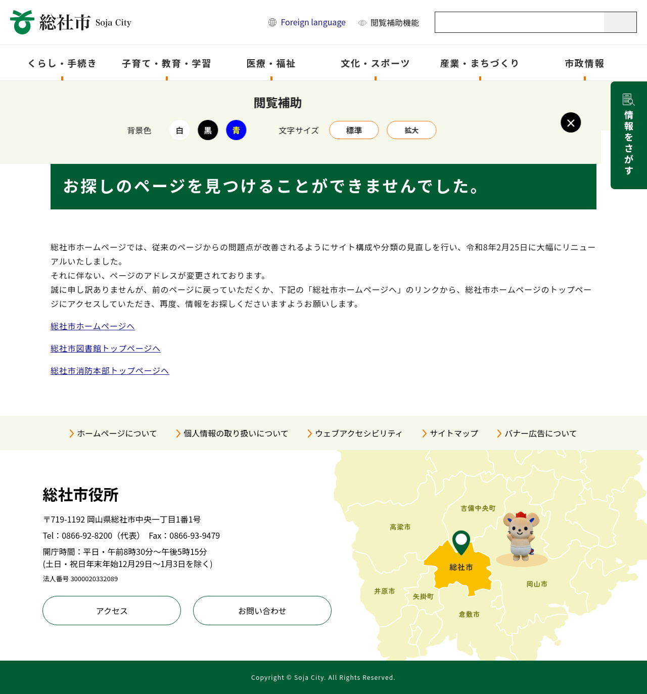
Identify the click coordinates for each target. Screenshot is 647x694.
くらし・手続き (62, 62)
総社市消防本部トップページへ (110, 370)
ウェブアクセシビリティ (359, 433)
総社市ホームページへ (93, 326)
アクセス (112, 610)
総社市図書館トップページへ (106, 348)
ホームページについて (117, 433)
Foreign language (313, 22)
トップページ (103, 94)
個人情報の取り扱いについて (236, 433)
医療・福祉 (271, 62)
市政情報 (585, 62)
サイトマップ (454, 433)
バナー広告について (540, 433)
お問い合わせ (262, 610)
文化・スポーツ (375, 62)
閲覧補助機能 (395, 22)
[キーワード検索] (520, 22)
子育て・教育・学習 (167, 62)
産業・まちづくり (480, 62)
